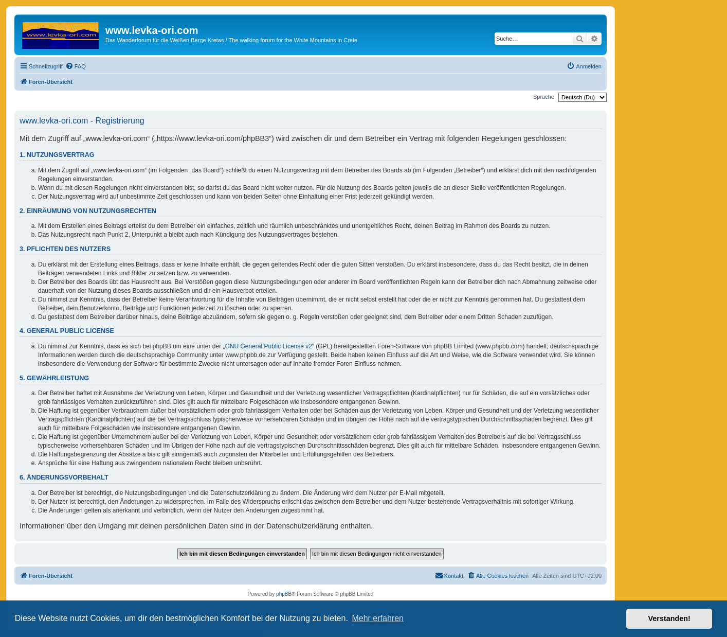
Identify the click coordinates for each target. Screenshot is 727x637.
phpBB (284, 594)
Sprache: (544, 97)
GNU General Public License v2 (268, 346)
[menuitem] (75, 66)
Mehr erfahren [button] (378, 618)
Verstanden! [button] (669, 618)
